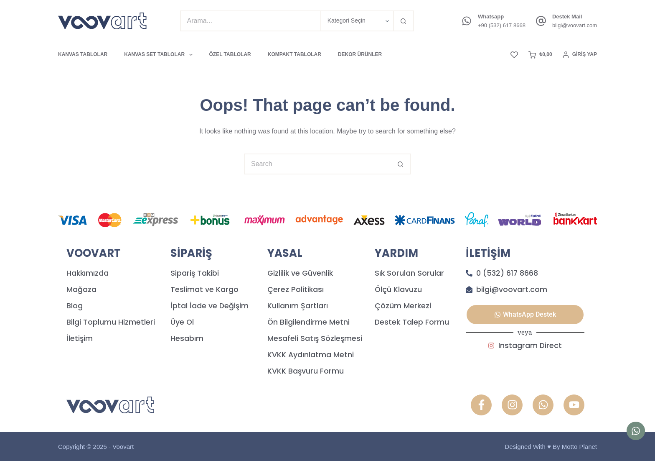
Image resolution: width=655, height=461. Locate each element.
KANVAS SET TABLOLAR (159, 55)
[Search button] (403, 20)
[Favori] (514, 55)
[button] (525, 314)
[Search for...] (250, 20)
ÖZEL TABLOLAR (230, 54)
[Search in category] (356, 20)
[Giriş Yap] (580, 55)
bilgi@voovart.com (574, 25)
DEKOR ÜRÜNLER (360, 54)
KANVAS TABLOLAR (82, 54)
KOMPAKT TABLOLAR (294, 54)
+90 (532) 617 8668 (502, 25)
